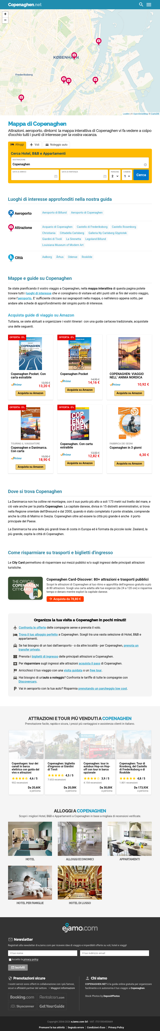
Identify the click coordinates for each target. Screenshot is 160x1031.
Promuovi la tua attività (52, 1025)
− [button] (5, 20)
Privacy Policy (116, 1025)
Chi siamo (99, 977)
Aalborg (47, 257)
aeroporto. (25, 298)
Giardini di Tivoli (52, 239)
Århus (60, 257)
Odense (72, 257)
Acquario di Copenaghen (57, 227)
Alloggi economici (80, 841)
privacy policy (30, 958)
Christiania (48, 233)
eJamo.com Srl (79, 1019)
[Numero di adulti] (115, 176)
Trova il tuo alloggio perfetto (38, 634)
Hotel (30, 841)
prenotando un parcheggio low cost (102, 688)
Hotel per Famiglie (30, 885)
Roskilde (87, 257)
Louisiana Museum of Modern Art (63, 245)
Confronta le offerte (32, 627)
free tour (95, 670)
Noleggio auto (59, 144)
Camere (127, 172)
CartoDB (155, 114)
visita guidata (73, 670)
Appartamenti (130, 841)
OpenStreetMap (140, 114)
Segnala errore (76, 1025)
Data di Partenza (70, 172)
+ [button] (5, 14)
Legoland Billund (95, 239)
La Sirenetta (73, 239)
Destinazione (19, 160)
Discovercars (28, 681)
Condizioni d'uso (96, 1025)
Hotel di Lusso (80, 885)
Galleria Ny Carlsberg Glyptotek (108, 233)
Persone (115, 172)
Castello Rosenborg (124, 227)
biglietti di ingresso (45, 656)
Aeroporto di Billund (54, 212)
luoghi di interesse (38, 293)
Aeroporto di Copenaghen (87, 212)
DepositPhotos (111, 994)
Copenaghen (24, 4)
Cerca (141, 175)
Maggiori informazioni (63, 986)
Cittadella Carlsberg (72, 233)
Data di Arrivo (19, 172)
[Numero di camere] (127, 176)
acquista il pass (89, 663)
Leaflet (126, 114)
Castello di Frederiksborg (92, 227)
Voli (37, 144)
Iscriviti (20, 966)
